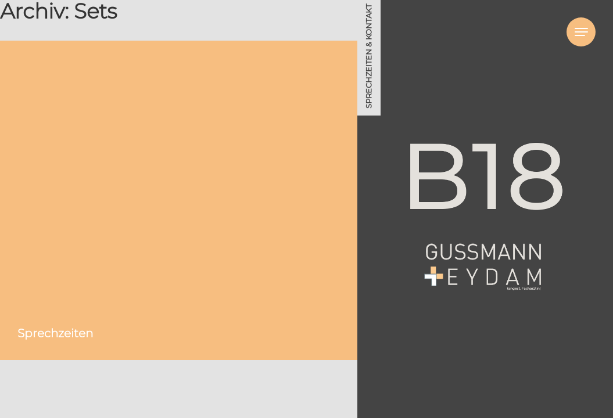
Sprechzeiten (55, 333)
